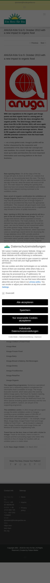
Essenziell (8, 291)
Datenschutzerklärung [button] (26, 335)
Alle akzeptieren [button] (25, 300)
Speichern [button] (25, 308)
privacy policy (34, 280)
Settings (5, 285)
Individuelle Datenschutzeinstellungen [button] (25, 327)
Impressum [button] (38, 335)
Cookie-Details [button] (13, 335)
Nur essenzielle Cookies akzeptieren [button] (25, 317)
